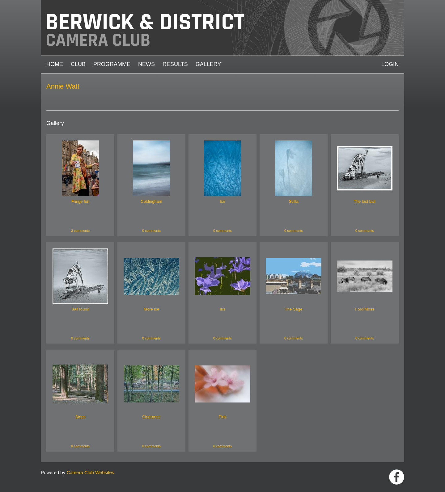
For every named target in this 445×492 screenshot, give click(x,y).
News (146, 64)
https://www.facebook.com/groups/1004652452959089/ (396, 477)
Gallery (208, 64)
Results (175, 64)
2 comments (80, 230)
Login (390, 64)
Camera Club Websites (90, 472)
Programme (111, 64)
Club (78, 64)
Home (54, 64)
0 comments (151, 230)
